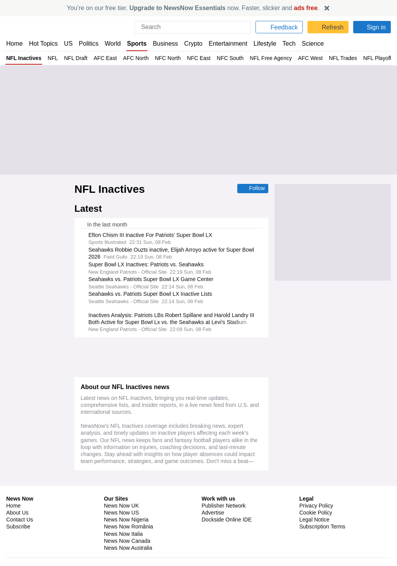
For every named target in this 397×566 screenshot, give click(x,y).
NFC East (192, 58)
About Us (17, 508)
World (113, 43)
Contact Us (19, 515)
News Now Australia (128, 543)
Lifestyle (265, 43)
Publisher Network (224, 501)
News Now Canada (127, 536)
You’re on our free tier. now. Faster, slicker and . (193, 8)
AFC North (131, 58)
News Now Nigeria (126, 515)
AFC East (102, 58)
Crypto (194, 43)
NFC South (222, 58)
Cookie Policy (315, 508)
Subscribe (18, 522)
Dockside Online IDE (225, 515)
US (68, 43)
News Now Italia (123, 529)
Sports (137, 43)
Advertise (213, 508)
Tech (289, 43)
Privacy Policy (316, 501)
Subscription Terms (323, 522)
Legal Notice (314, 515)
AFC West (299, 58)
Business (166, 43)
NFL (51, 58)
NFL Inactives (23, 58)
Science (313, 43)
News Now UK (120, 501)
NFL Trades (331, 58)
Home (14, 43)
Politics (88, 43)
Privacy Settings (319, 529)
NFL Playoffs (366, 58)
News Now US (121, 508)
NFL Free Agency (261, 58)
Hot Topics (43, 43)
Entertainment (228, 43)
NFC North (162, 58)
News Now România (128, 522)
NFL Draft (73, 58)
